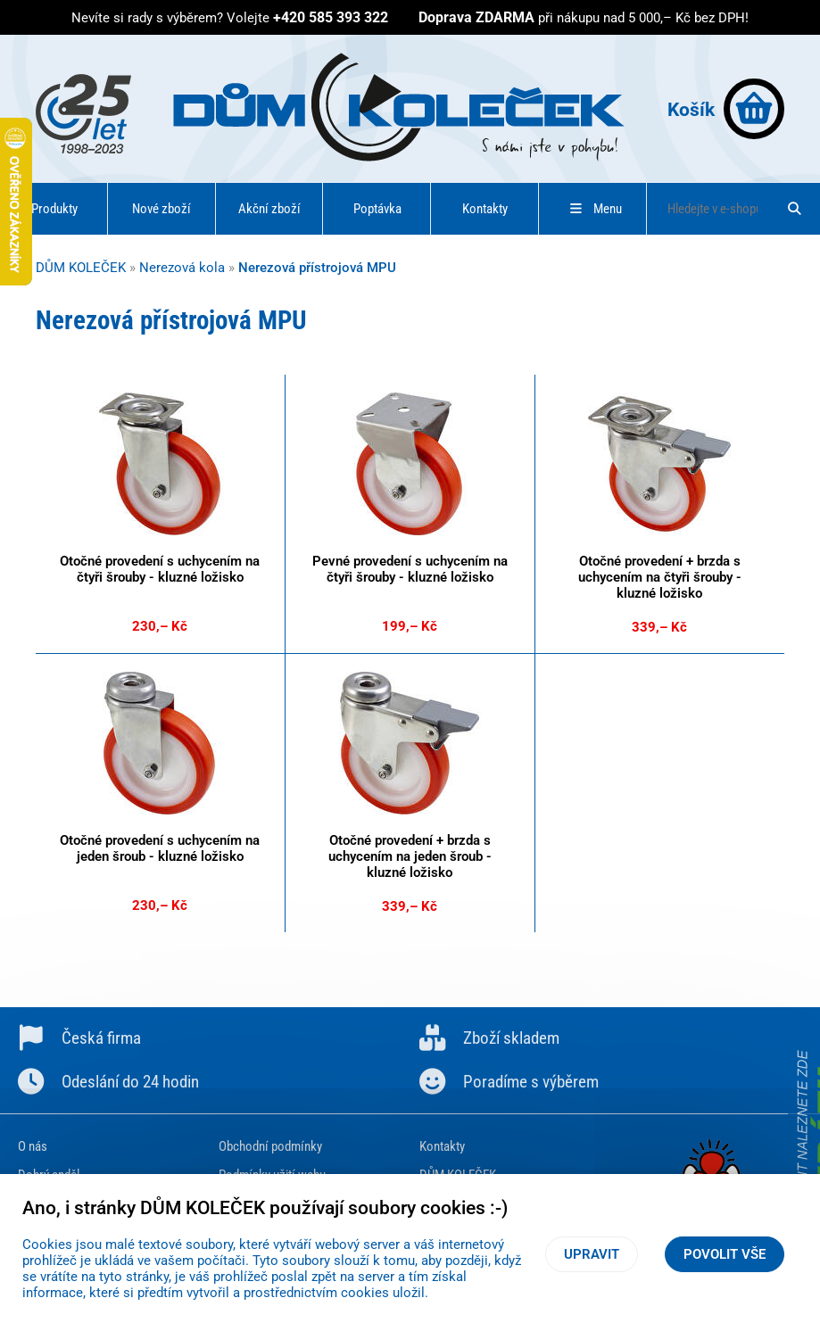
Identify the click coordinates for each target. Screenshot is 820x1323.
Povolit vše (724, 1254)
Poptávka (377, 209)
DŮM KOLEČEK (81, 268)
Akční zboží (269, 209)
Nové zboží (161, 209)
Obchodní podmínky (270, 1146)
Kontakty (485, 209)
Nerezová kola (182, 268)
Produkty (54, 209)
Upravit (591, 1254)
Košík (725, 109)
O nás (32, 1146)
